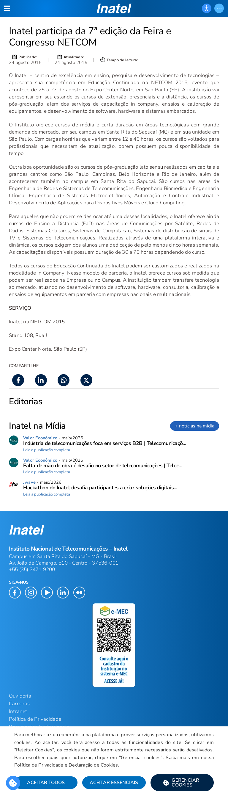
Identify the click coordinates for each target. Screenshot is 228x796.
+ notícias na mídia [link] (194, 426)
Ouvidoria (20, 695)
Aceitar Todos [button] (46, 782)
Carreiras (19, 703)
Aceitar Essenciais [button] (114, 782)
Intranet (18, 711)
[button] (182, 782)
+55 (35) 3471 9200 (32, 569)
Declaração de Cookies (93, 765)
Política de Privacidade (39, 765)
